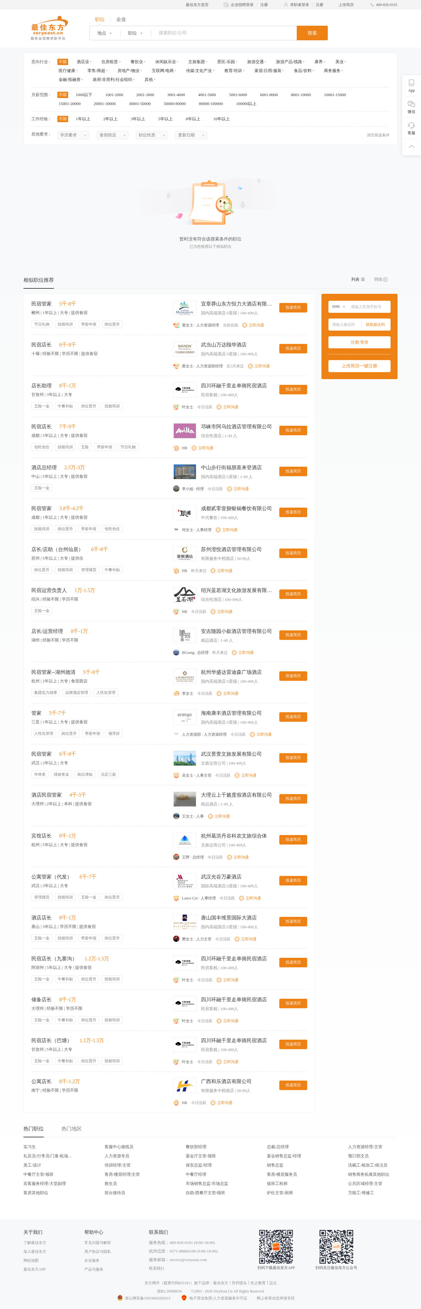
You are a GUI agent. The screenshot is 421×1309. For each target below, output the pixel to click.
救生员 (111, 1183)
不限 (63, 61)
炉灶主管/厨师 (280, 1192)
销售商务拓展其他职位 (368, 1174)
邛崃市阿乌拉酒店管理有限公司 (236, 426)
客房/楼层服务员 (282, 1174)
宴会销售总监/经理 (284, 1156)
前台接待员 (115, 1192)
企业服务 (92, 1260)
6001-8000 (271, 94)
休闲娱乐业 (165, 61)
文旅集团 (196, 61)
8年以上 (195, 118)
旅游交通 (255, 61)
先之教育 (258, 1283)
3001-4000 (178, 94)
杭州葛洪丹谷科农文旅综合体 (234, 836)
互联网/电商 (163, 70)
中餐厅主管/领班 (38, 1174)
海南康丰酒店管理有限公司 (231, 713)
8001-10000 (303, 94)
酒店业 (83, 61)
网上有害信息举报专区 (276, 1298)
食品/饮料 (303, 70)
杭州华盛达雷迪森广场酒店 (231, 672)
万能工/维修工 (361, 1192)
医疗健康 (67, 70)
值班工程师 (277, 1183)
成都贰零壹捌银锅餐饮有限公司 (236, 508)
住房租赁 (109, 61)
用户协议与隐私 (97, 1251)
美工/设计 (32, 1165)
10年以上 (223, 118)
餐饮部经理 (196, 1146)
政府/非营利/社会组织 (112, 79)
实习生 (29, 1146)
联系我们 (156, 1268)
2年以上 (112, 118)
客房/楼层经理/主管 (122, 1174)
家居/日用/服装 (268, 70)
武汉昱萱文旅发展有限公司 (231, 754)
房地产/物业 (128, 70)
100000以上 (248, 103)
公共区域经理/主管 (365, 1183)
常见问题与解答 (97, 1242)
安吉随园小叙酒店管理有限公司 (236, 631)
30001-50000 (142, 103)
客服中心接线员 (119, 1146)
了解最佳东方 (34, 1242)
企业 (121, 19)
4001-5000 (209, 94)
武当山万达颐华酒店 (224, 344)
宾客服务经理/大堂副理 (44, 1183)
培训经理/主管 (118, 1165)
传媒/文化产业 (199, 70)
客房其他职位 (35, 1192)
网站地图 (31, 1260)
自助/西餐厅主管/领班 (205, 1192)
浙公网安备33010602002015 (144, 1298)
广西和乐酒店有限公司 (226, 1081)
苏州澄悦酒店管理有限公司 (231, 549)
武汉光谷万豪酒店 (221, 876)
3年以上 (140, 118)
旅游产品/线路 (289, 61)
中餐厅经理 (196, 1174)
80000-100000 (213, 103)
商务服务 (332, 70)
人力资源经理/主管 (365, 1146)
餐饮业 (137, 61)
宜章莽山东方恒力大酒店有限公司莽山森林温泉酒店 (237, 303)
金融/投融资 (70, 79)
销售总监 (275, 1165)
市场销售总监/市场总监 (207, 1183)
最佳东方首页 (197, 5)
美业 (339, 61)
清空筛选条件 (378, 135)
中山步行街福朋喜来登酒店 (231, 467)
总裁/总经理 (278, 1146)
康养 (318, 61)
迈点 (273, 1283)
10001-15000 (337, 94)
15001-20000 (72, 103)
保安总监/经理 (199, 1165)
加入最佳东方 (34, 1251)
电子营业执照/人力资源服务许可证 (213, 1298)
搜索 (312, 33)
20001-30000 (107, 103)
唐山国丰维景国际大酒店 (229, 917)
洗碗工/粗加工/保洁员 (367, 1165)
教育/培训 (233, 70)
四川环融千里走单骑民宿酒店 (234, 385)
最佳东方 (220, 1283)
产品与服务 (93, 1269)
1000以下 (86, 94)
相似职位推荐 (38, 280)
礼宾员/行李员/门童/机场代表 (47, 1156)
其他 (149, 79)
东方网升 (152, 1283)
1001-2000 (116, 94)
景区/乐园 (226, 61)
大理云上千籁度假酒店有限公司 (236, 795)
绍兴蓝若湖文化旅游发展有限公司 (237, 590)
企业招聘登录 (242, 5)
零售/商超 (96, 70)
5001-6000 (240, 94)
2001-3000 (147, 94)
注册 (264, 5)
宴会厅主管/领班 (201, 1156)
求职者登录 (299, 5)
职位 (100, 19)
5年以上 (167, 118)
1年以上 (85, 118)
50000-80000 (177, 103)
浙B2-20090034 (169, 1291)
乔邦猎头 (239, 1283)
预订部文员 (358, 1156)
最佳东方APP (34, 1269)
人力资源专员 (117, 1156)
